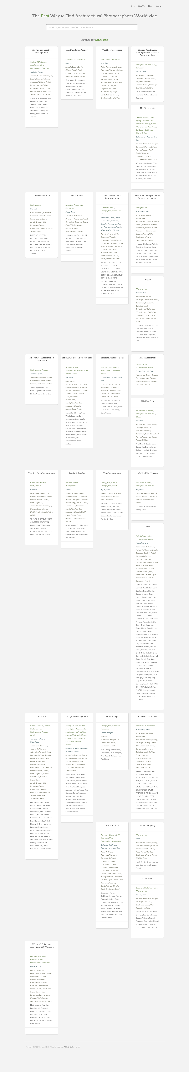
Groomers (145, 121)
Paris (144, 72)
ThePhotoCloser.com (112, 50)
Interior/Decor (113, 82)
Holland (42, 739)
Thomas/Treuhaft (41, 196)
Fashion (33, 85)
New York (104, 63)
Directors (69, 367)
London (68, 63)
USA (39, 966)
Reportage (47, 91)
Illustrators (140, 124)
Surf (43, 94)
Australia (33, 72)
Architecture (117, 67)
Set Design (140, 68)
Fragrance (69, 73)
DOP (38, 62)
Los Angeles (148, 137)
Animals (33, 76)
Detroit (103, 733)
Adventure (69, 216)
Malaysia (76, 748)
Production (46, 68)
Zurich (147, 211)
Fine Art (110, 79)
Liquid (138, 88)
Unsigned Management (77, 716)
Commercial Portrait (43, 79)
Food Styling (70, 729)
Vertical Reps (112, 716)
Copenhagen (105, 377)
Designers (139, 888)
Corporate (104, 76)
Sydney (40, 72)
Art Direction (140, 411)
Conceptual (34, 82)
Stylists (144, 133)
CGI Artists (105, 208)
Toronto (116, 230)
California (139, 137)
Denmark (114, 377)
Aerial (103, 67)
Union (147, 527)
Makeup (147, 124)
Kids (45, 85)
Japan (103, 489)
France (138, 72)
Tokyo (108, 489)
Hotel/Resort (34, 777)
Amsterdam (105, 218)
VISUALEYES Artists (147, 716)
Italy (67, 377)
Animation (104, 835)
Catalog (120, 70)
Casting (33, 62)
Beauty (32, 79)
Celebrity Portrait (36, 213)
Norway (139, 293)
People (48, 88)
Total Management (147, 358)
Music (154, 315)
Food (80, 70)
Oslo (144, 293)
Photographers (35, 68)
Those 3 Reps (77, 196)
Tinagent (147, 280)
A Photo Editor (69, 1047)
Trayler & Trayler (77, 473)
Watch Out (147, 878)
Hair (151, 121)
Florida (111, 845)
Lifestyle (42, 88)
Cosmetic (139, 79)
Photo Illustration (36, 91)
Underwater (110, 259)
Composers (34, 483)
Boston (117, 218)
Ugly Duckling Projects (147, 473)
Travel (112, 98)
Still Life (83, 76)
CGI (102, 73)
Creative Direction (142, 117)
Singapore (139, 489)
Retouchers (70, 208)
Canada (104, 224)
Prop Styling (152, 65)
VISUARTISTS (112, 825)
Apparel (148, 215)
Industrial (40, 85)
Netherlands (34, 742)
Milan (103, 230)
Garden (45, 774)
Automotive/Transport (44, 76)
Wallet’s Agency (147, 825)
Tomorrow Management (112, 358)
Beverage (69, 219)
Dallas (68, 212)
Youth (48, 94)
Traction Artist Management (41, 473)
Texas (73, 212)
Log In (158, 6)
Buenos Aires (105, 221)
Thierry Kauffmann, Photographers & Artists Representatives (147, 52)
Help (150, 6)
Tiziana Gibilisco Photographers (77, 358)
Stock (103, 889)
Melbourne (84, 748)
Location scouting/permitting (76, 732)
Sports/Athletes (35, 94)
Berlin (112, 218)
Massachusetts (116, 227)
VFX (102, 214)
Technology (34, 798)
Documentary (113, 76)
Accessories (140, 75)
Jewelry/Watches (80, 73)
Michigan (110, 733)
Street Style (41, 795)
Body (75, 496)
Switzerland (140, 211)
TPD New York (147, 401)
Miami (110, 848)
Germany (110, 224)
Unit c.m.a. (41, 716)
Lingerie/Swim (106, 89)
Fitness (109, 243)
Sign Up (141, 6)
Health (120, 243)
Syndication (105, 98)
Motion (153, 124)
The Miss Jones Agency (77, 50)
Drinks (80, 67)
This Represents (147, 108)
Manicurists (76, 735)
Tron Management (112, 473)
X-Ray (117, 98)
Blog (132, 6)
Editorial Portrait (45, 82)
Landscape (34, 88)
